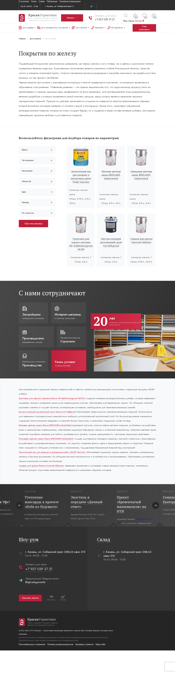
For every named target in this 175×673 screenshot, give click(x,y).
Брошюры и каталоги (84, 667)
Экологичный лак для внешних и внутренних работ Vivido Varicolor (81, 177)
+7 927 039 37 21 (105, 18)
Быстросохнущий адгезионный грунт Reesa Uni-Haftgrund (48, 417)
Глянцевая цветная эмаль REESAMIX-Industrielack (141, 175)
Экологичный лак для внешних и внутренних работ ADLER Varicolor (54, 474)
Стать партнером (144, 28)
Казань (139, 20)
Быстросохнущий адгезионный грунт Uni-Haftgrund (111, 242)
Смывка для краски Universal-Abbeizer (141, 240)
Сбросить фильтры (33, 223)
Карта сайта (100, 667)
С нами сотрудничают (52, 293)
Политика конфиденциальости (60, 667)
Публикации (52, 1)
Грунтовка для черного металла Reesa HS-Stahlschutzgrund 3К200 (53, 399)
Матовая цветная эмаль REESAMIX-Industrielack (111, 175)
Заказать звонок (30, 620)
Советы (42, 1)
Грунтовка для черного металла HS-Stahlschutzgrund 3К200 (80, 244)
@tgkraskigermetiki (35, 604)
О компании (24, 1)
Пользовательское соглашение (32, 667)
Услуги (34, 1)
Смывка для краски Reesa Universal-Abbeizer (42, 488)
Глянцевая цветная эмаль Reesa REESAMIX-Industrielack (47, 455)
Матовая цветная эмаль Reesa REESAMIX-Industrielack (46, 436)
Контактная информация (70, 1)
